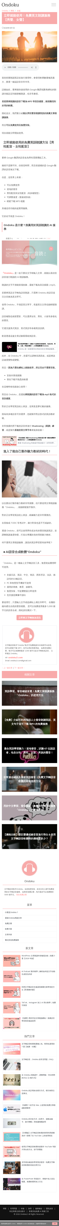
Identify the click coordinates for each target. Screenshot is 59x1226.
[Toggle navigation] (53, 5)
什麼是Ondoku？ (11, 912)
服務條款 (38, 1208)
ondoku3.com (15, 657)
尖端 (18, 10)
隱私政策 (49, 1208)
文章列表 (8, 934)
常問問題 (13, 1208)
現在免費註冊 (21, 894)
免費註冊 (8, 923)
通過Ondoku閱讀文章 (13, 918)
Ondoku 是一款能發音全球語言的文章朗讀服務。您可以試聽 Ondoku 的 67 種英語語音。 (37, 349)
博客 (12, 10)
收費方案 (8, 929)
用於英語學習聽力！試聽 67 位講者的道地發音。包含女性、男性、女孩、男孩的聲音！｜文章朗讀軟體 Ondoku (37, 345)
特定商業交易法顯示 (17, 1211)
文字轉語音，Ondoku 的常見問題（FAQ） (38, 1059)
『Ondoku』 (8, 273)
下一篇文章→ (19, 668)
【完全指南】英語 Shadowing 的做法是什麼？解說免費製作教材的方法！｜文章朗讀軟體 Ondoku (37, 439)
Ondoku (5, 10)
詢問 (30, 1208)
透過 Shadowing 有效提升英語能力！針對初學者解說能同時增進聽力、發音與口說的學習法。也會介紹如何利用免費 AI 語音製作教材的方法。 (37, 443)
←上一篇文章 (7, 668)
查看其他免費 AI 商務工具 (39, 1211)
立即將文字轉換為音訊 (29, 617)
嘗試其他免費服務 (12, 940)
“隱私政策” (43, 1224)
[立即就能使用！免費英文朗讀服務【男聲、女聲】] (11, 960)
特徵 (22, 1208)
